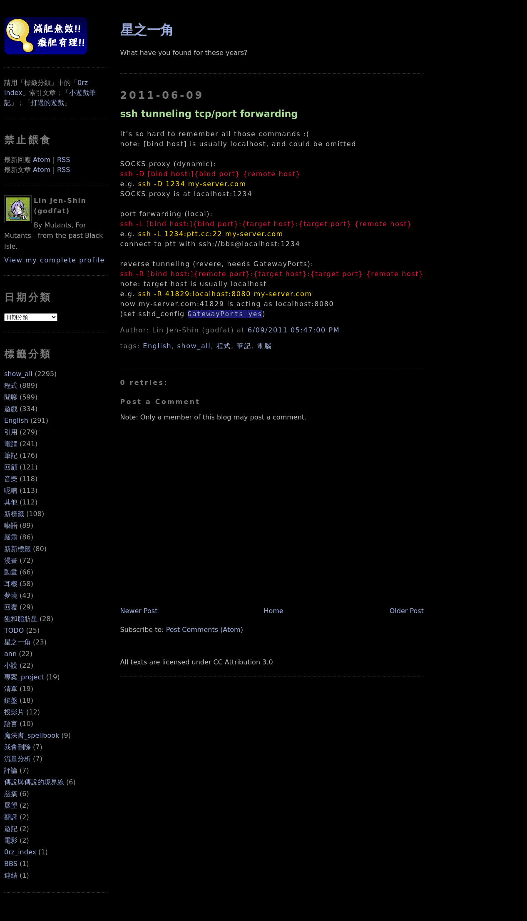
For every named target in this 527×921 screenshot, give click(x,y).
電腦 (10, 444)
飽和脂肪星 (20, 619)
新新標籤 (17, 549)
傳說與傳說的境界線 (34, 782)
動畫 (10, 572)
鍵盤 (10, 700)
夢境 (10, 595)
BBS (10, 864)
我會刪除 (17, 747)
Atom (41, 160)
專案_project (24, 677)
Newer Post (139, 611)
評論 (10, 770)
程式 (10, 385)
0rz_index (20, 852)
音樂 (10, 479)
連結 (10, 875)
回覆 (10, 607)
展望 (10, 805)
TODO (14, 630)
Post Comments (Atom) (204, 630)
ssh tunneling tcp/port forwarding (209, 113)
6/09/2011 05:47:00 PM (294, 330)
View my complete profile (54, 260)
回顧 (10, 467)
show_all (18, 374)
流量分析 (17, 759)
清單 (10, 689)
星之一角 (17, 642)
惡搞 (10, 794)
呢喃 (10, 490)
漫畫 (10, 560)
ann (10, 654)
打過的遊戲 (47, 103)
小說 (10, 665)
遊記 (10, 829)
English (16, 420)
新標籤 (14, 514)
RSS (63, 160)
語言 (10, 724)
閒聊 (10, 397)
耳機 (10, 584)
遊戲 (10, 409)
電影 (10, 840)
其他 (10, 502)
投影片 (14, 712)
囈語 (10, 525)
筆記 (10, 455)
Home (273, 611)
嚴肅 (10, 537)
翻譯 (10, 817)
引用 (10, 432)
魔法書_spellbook (31, 735)
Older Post (407, 611)
